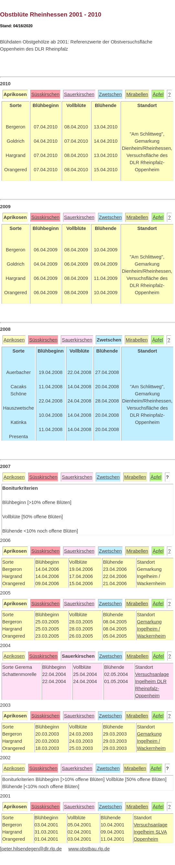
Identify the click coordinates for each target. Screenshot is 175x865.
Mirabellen (137, 94)
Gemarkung (149, 621)
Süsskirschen (45, 94)
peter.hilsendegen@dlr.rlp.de (31, 848)
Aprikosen (14, 339)
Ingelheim (146, 681)
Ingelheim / (148, 628)
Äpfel (158, 94)
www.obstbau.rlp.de (89, 848)
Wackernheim (151, 636)
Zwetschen (110, 94)
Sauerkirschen (79, 94)
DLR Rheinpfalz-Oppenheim (151, 688)
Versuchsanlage (152, 674)
